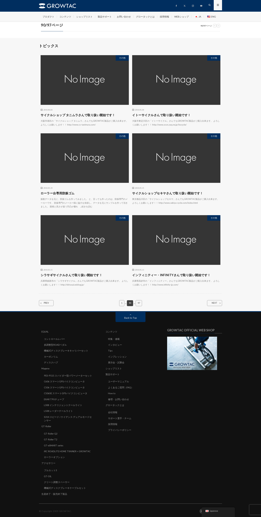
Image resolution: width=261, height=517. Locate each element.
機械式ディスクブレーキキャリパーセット (66, 350)
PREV (48, 303)
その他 (122, 57)
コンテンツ (65, 16)
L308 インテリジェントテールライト (63, 404)
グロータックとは (145, 16)
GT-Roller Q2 (51, 432)
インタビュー (115, 344)
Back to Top (130, 317)
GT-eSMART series (54, 444)
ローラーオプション (54, 455)
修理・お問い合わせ (118, 398)
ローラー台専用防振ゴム (58, 193)
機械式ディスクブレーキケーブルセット (65, 486)
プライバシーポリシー (119, 429)
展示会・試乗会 (116, 362)
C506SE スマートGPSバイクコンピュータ (66, 392)
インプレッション (117, 356)
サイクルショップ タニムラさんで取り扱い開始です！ (78, 115)
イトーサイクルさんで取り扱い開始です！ (161, 115)
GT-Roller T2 (51, 438)
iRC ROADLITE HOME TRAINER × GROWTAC (68, 450)
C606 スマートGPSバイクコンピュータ (64, 381)
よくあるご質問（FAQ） (121, 387)
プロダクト (48, 16)
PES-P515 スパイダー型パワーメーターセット (68, 375)
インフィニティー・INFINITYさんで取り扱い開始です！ (171, 275)
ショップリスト (84, 16)
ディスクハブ (51, 362)
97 (139, 303)
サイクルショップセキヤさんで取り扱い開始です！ (167, 193)
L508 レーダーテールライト (58, 410)
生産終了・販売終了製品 (54, 492)
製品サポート (105, 16)
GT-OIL (48, 474)
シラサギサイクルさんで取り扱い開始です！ (71, 275)
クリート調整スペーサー (57, 480)
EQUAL (45, 331)
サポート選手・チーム (119, 417)
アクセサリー (48, 461)
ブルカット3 (50, 469)
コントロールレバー (54, 339)
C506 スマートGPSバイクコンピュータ (64, 387)
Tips (110, 350)
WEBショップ (181, 16)
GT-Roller (46, 425)
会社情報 (112, 411)
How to (112, 392)
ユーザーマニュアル (118, 381)
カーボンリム (51, 356)
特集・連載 (114, 339)
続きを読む (87, 206)
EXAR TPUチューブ (54, 398)
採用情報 (164, 16)
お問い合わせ (124, 16)
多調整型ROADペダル (55, 344)
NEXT (212, 303)
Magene (45, 368)
